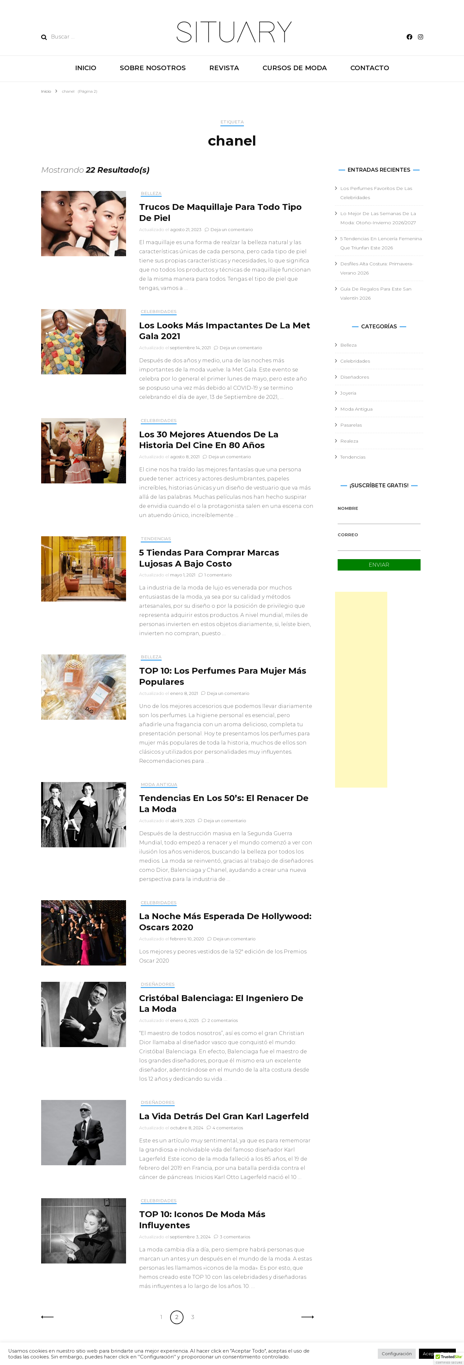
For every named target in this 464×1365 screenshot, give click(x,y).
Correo (348, 534)
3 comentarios (235, 1236)
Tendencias (156, 538)
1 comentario (218, 574)
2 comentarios (223, 1020)
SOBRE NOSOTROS (153, 68)
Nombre (348, 508)
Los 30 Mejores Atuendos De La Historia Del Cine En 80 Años (209, 440)
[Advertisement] (361, 690)
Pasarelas (351, 425)
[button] (449, 1359)
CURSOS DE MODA (295, 68)
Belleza (151, 193)
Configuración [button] (397, 1353)
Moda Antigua (159, 784)
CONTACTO (369, 68)
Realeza (349, 441)
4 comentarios (228, 1127)
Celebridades (159, 311)
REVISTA (224, 68)
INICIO (85, 68)
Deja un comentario (232, 229)
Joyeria (348, 393)
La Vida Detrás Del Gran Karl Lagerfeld (224, 1116)
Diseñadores (158, 984)
